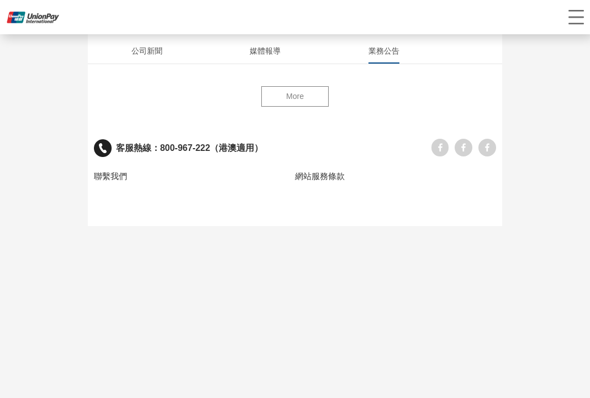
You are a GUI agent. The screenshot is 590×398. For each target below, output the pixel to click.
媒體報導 (265, 50)
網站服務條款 (320, 176)
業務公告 (383, 50)
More (295, 96)
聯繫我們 (110, 176)
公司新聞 (146, 50)
